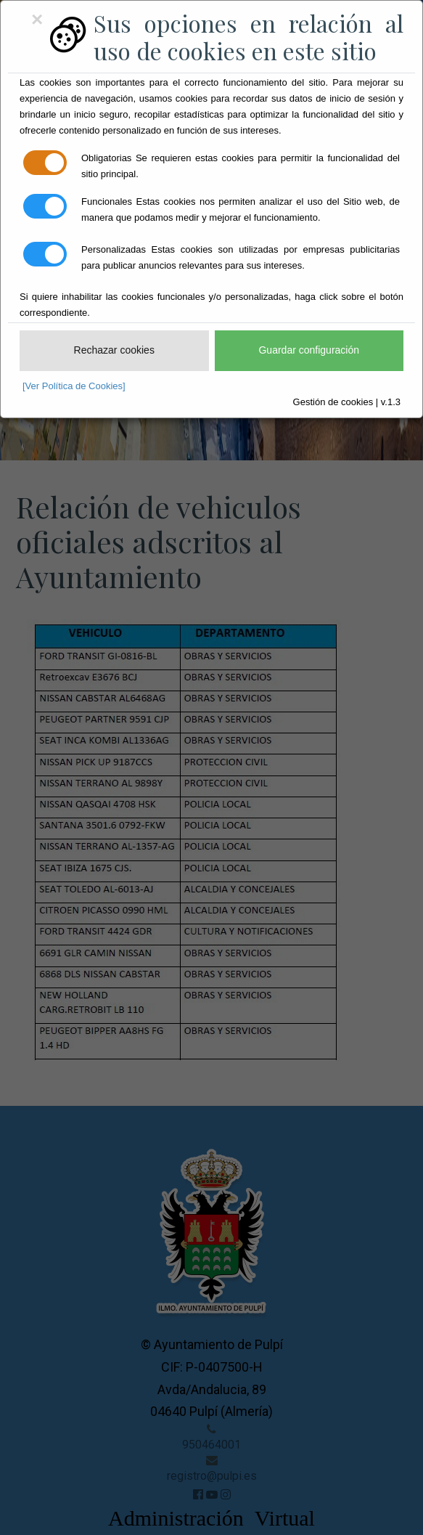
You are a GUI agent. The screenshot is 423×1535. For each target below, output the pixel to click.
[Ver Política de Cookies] (74, 385)
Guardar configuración (308, 350)
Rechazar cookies (114, 350)
